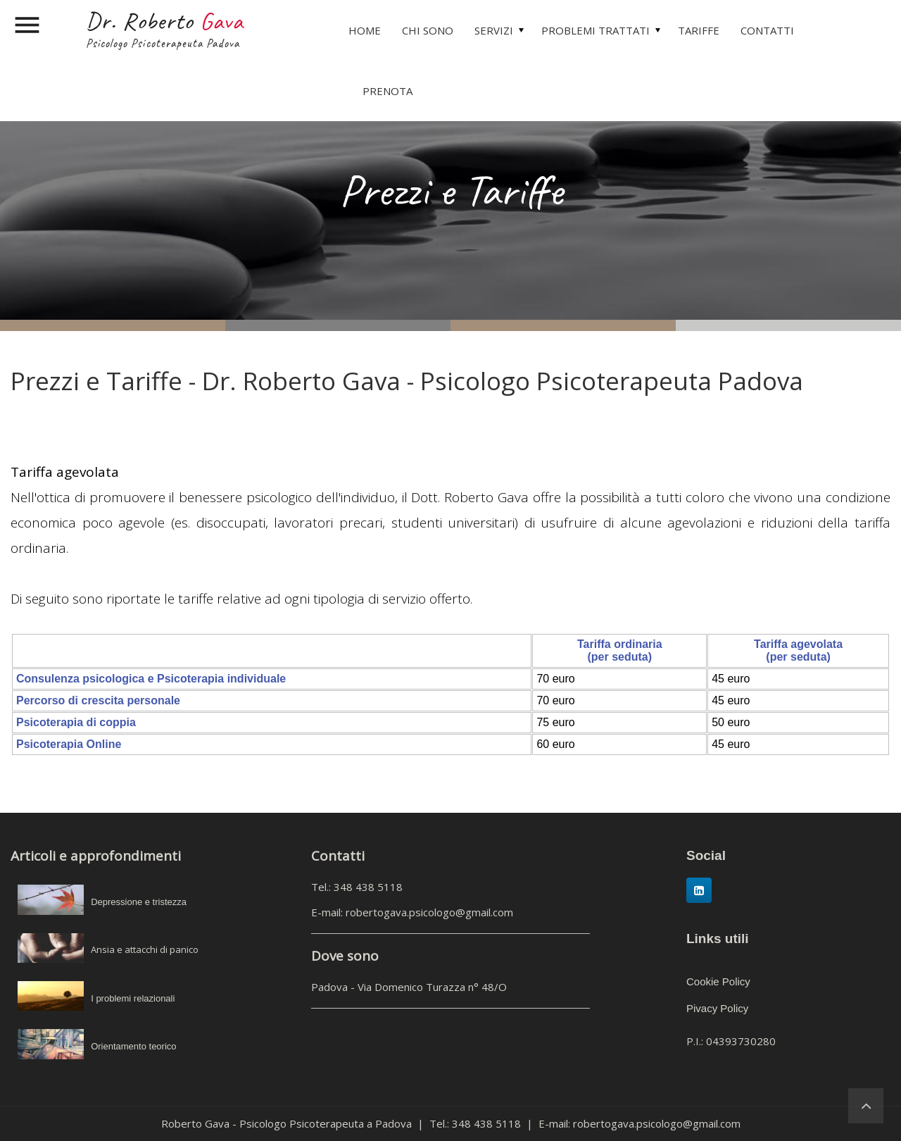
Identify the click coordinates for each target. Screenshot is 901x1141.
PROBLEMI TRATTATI (595, 30)
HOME (364, 30)
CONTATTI (767, 30)
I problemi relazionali (133, 998)
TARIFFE (698, 30)
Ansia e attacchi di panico (145, 949)
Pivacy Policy (717, 1008)
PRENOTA (387, 91)
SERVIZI (493, 30)
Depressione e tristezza (139, 902)
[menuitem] (364, 30)
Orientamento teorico (133, 1046)
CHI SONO (427, 30)
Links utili (717, 938)
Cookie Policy (718, 981)
